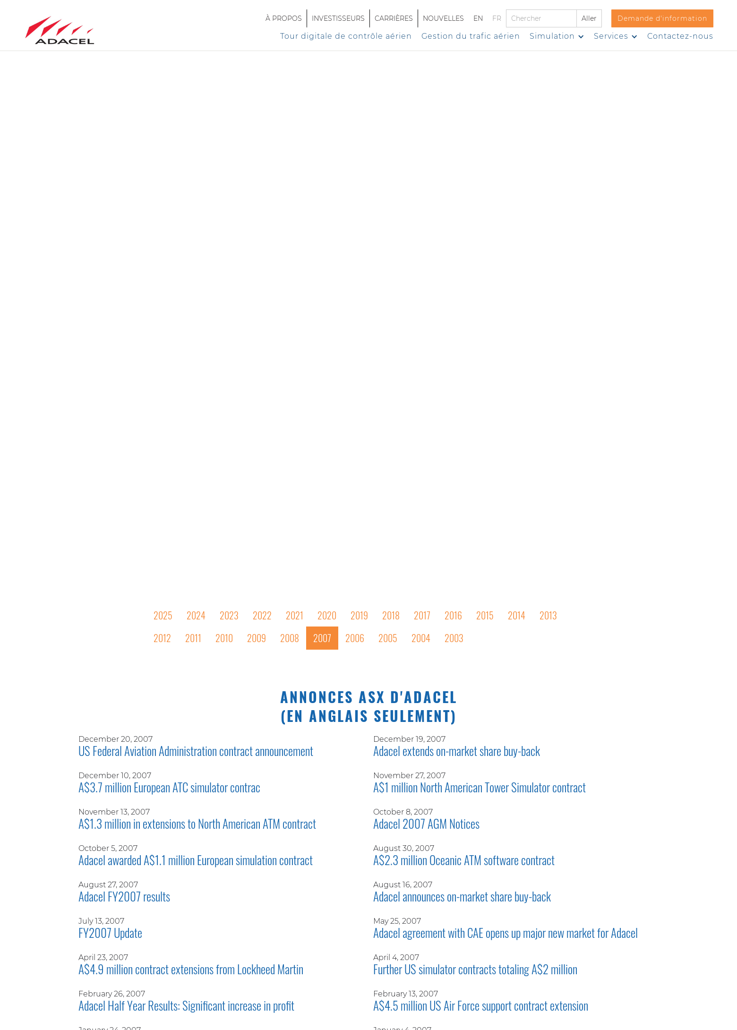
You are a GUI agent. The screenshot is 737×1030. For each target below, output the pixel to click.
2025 (163, 615)
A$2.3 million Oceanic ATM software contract (464, 860)
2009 (256, 638)
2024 (196, 615)
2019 (359, 615)
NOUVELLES (443, 18)
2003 (454, 638)
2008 (289, 638)
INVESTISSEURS (338, 18)
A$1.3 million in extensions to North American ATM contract (197, 824)
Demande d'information (662, 18)
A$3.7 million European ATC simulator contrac (169, 788)
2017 (422, 615)
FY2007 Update (110, 933)
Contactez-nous (680, 36)
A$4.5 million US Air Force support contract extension (480, 1006)
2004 (420, 638)
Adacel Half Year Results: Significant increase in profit (186, 1006)
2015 (485, 615)
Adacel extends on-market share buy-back (456, 751)
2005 (387, 638)
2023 (229, 615)
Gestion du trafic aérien (470, 36)
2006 (354, 638)
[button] (557, 36)
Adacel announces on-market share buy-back (462, 897)
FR (496, 18)
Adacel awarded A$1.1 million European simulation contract (195, 860)
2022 (262, 615)
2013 (548, 615)
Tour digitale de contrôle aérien (346, 36)
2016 (453, 615)
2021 (294, 615)
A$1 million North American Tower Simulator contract (479, 788)
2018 (391, 615)
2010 (224, 638)
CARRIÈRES (394, 18)
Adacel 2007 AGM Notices (426, 824)
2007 (322, 638)
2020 (326, 615)
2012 (162, 638)
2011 (193, 638)
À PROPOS (284, 18)
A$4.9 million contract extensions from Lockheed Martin (190, 970)
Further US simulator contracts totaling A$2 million (475, 970)
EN (478, 18)
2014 (516, 615)
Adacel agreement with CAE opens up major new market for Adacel (505, 933)
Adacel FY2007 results (124, 897)
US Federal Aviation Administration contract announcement (195, 751)
